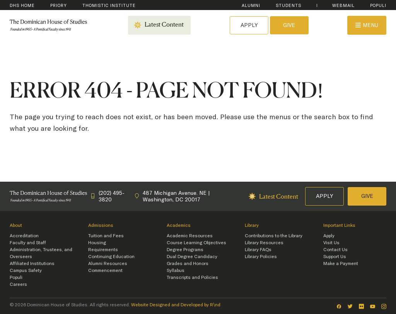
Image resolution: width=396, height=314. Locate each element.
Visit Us (331, 242)
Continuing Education (111, 256)
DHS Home (22, 5)
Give (289, 25)
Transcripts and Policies (192, 277)
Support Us (334, 256)
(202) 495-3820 (108, 196)
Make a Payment (340, 263)
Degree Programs (185, 249)
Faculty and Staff (28, 242)
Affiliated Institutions (32, 263)
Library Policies (261, 256)
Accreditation (24, 235)
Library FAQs (258, 249)
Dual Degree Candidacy (192, 256)
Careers (18, 284)
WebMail (343, 5)
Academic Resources (190, 235)
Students (288, 5)
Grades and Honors (187, 263)
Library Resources (264, 242)
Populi (378, 5)
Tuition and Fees (106, 235)
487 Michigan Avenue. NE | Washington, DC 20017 (172, 196)
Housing (97, 242)
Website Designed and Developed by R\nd (175, 304)
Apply (249, 25)
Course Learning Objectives (196, 242)
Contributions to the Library (273, 235)
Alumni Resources (107, 263)
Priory (58, 5)
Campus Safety (26, 270)
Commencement (105, 270)
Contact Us (335, 249)
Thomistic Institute (109, 5)
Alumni (251, 5)
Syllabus (175, 270)
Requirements (103, 249)
